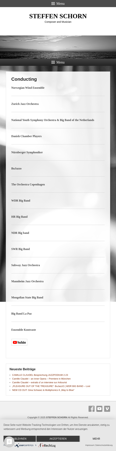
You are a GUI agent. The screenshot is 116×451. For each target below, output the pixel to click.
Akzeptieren (57, 438)
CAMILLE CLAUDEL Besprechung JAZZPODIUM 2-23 (40, 375)
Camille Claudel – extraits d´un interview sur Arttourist (39, 382)
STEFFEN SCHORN (58, 16)
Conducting (24, 79)
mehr (96, 438)
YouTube (99, 409)
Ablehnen (19, 438)
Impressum (89, 445)
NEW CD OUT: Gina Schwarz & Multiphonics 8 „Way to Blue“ (43, 390)
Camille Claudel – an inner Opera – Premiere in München (41, 378)
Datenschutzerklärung (103, 445)
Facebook (92, 409)
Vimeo (107, 409)
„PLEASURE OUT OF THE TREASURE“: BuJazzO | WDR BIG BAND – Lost (51, 386)
